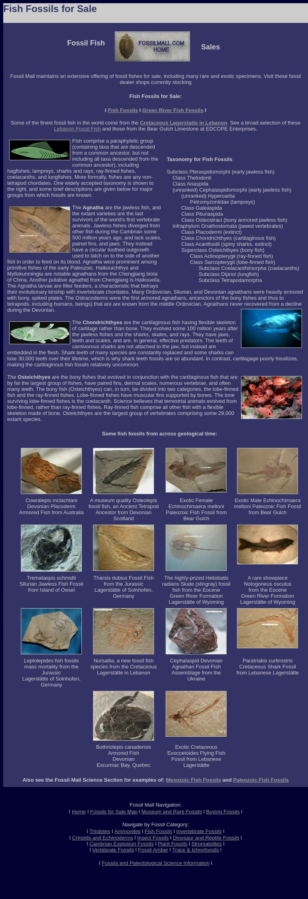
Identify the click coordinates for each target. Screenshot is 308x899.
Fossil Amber (153, 850)
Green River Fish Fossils (172, 110)
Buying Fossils (223, 812)
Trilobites (99, 831)
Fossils (126, 850)
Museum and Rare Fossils (172, 812)
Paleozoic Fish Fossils (261, 780)
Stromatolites (206, 844)
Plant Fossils (172, 844)
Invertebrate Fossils (199, 831)
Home (79, 812)
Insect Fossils (153, 838)
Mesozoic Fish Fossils (193, 780)
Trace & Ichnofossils (195, 850)
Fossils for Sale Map (114, 812)
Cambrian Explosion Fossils (121, 844)
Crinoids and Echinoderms (102, 838)
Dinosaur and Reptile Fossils (206, 838)
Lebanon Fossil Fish (77, 129)
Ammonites (128, 831)
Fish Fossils (123, 110)
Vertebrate (104, 850)
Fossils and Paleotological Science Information (156, 863)
